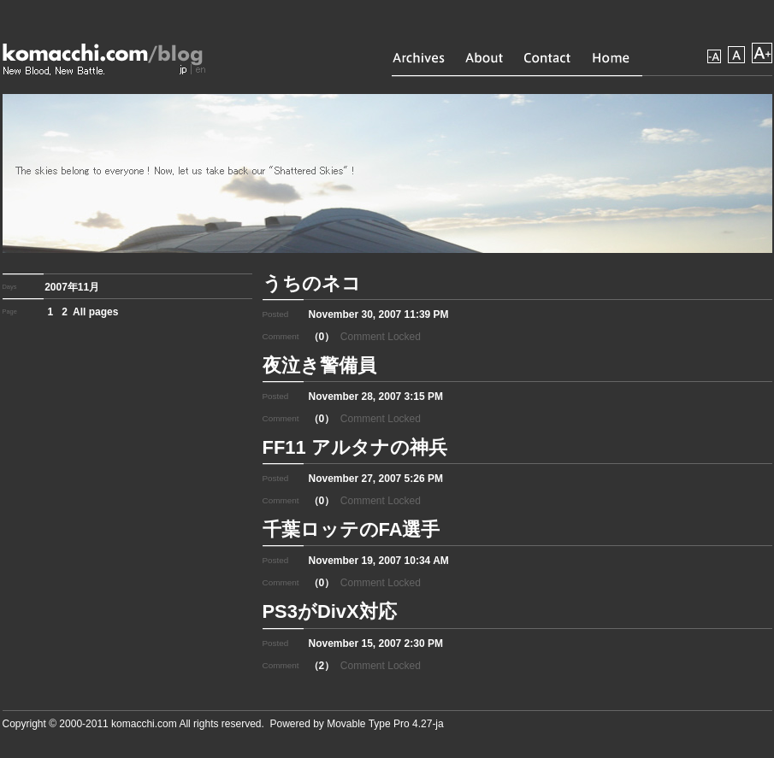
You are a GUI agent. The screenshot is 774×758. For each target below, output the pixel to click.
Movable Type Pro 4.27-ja (385, 724)
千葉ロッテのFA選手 (351, 529)
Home (611, 57)
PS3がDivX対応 (330, 611)
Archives (418, 57)
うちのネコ (312, 283)
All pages (95, 312)
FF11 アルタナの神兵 (355, 447)
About (484, 57)
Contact (548, 57)
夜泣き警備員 (319, 365)
